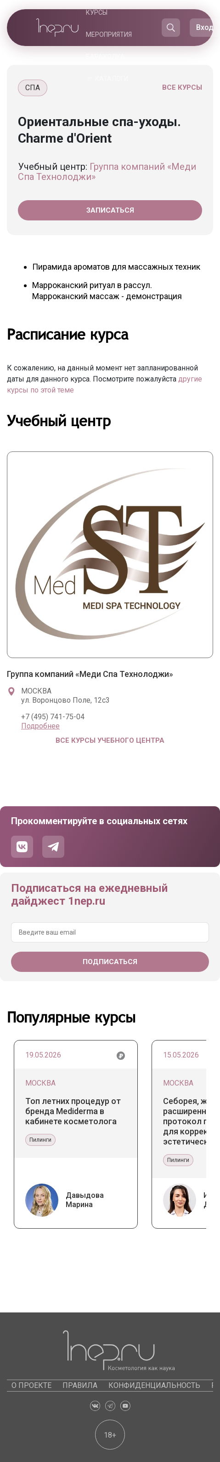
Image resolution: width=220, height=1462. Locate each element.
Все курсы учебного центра (110, 740)
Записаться (110, 210)
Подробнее (40, 726)
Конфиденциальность (154, 1385)
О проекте (31, 1385)
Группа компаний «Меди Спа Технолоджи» (107, 171)
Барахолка (105, 56)
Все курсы (182, 87)
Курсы (96, 12)
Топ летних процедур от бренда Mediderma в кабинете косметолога (73, 1111)
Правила (79, 1385)
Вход (205, 27)
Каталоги (111, 78)
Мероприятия (109, 34)
